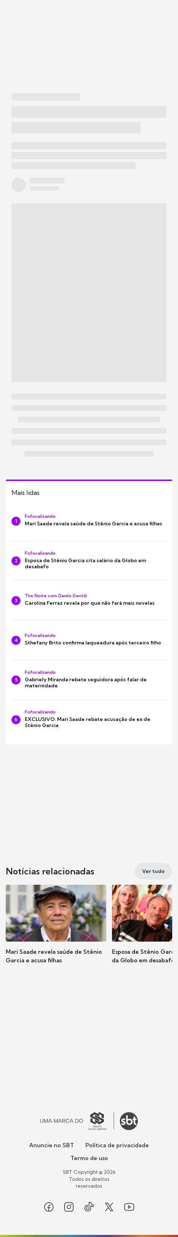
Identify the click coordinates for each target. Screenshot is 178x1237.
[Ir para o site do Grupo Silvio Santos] (77, 1121)
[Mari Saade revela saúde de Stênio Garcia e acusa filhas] (89, 521)
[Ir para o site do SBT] (129, 1121)
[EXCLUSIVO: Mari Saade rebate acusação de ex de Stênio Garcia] (89, 719)
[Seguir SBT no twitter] (109, 1207)
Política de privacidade (117, 1145)
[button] (56, 931)
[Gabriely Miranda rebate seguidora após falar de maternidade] (89, 680)
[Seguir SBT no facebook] (49, 1207)
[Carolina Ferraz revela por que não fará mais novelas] (89, 600)
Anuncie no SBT (51, 1145)
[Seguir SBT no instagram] (69, 1207)
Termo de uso (89, 1158)
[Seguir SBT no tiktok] (89, 1207)
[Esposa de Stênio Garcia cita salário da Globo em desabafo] (89, 561)
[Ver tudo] (153, 871)
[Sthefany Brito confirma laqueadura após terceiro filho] (89, 640)
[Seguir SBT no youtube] (129, 1207)
